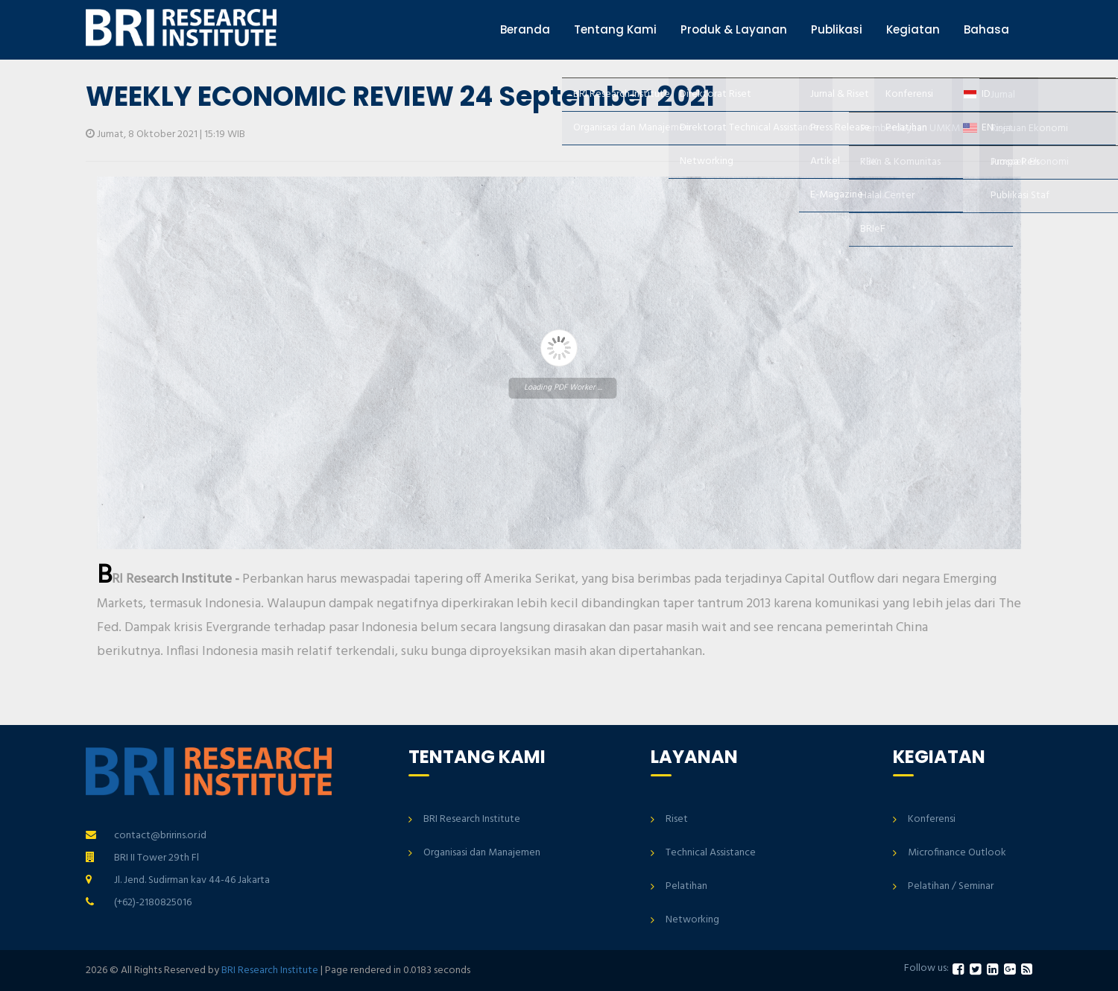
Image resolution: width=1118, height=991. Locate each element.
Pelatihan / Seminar (951, 886)
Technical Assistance (711, 852)
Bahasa (986, 29)
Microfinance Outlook (957, 852)
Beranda (525, 29)
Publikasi (836, 29)
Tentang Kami (615, 29)
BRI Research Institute (471, 819)
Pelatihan (686, 886)
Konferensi (932, 819)
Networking (692, 919)
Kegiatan (913, 29)
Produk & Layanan (733, 29)
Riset (677, 819)
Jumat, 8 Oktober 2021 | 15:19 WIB (165, 134)
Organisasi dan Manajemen (481, 852)
